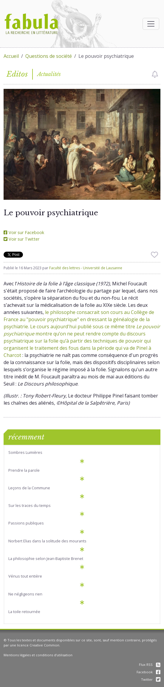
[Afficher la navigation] (151, 24)
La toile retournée (24, 611)
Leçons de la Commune (29, 488)
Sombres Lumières (25, 452)
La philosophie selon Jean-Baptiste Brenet (45, 558)
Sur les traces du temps (29, 505)
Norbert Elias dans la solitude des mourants (47, 541)
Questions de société (48, 56)
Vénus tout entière (25, 576)
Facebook (148, 672)
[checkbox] (155, 74)
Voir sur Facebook (24, 232)
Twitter (150, 679)
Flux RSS (149, 664)
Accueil (11, 56)
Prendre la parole (24, 470)
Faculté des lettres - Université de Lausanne (85, 267)
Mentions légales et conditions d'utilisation (38, 655)
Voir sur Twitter (21, 239)
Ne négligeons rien (25, 594)
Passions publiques (26, 523)
